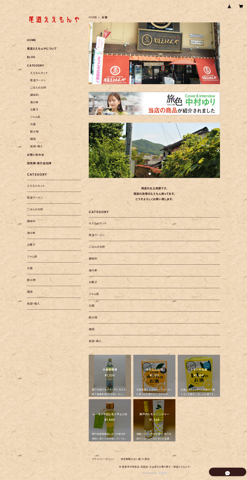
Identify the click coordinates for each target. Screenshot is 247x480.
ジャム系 (94, 293)
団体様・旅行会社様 (39, 163)
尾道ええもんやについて (42, 48)
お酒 (91, 305)
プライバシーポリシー (103, 459)
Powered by (154, 473)
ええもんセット (98, 223)
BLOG (31, 57)
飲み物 (93, 317)
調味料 (93, 258)
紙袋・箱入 (95, 341)
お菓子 (93, 282)
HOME (93, 17)
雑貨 (92, 329)
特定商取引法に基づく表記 (135, 459)
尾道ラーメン (97, 235)
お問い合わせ (35, 154)
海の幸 (93, 270)
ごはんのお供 (97, 246)
